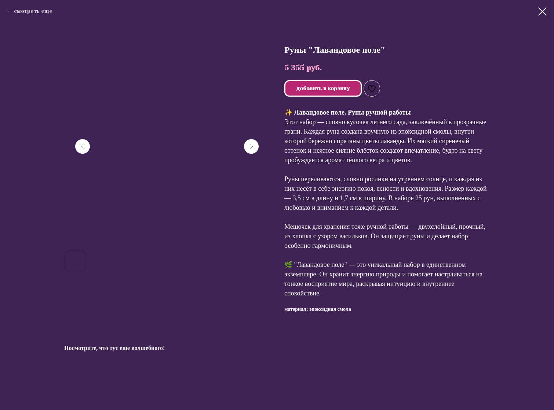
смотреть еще (33, 11)
